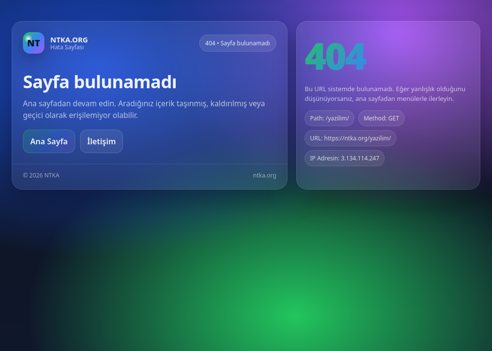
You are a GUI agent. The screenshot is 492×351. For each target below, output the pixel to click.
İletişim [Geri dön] (101, 141)
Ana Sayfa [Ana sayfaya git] (49, 141)
